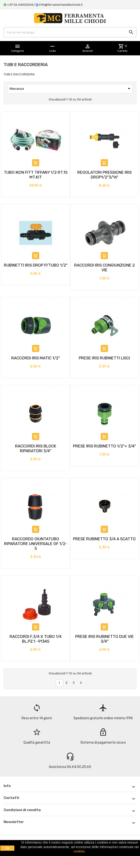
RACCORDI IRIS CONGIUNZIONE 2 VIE (104, 267)
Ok (7, 848)
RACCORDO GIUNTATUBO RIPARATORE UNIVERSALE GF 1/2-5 (35, 543)
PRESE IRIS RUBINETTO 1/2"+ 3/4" (104, 446)
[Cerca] (70, 32)
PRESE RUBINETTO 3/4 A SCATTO (104, 538)
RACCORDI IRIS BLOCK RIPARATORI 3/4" (35, 448)
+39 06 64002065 (20, 4)
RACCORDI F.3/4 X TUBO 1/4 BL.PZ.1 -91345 (36, 639)
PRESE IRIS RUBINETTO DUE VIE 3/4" (104, 639)
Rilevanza (71, 88)
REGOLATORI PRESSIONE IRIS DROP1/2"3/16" (104, 174)
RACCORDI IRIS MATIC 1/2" (35, 358)
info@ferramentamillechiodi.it (61, 4)
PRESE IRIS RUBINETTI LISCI (104, 358)
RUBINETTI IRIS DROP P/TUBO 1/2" (35, 265)
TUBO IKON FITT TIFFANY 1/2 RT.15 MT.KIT (35, 174)
